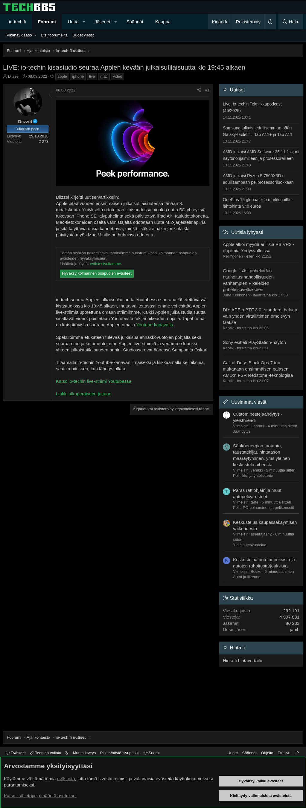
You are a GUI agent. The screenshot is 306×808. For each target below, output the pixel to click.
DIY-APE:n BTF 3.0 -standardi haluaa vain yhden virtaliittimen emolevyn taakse (260, 316)
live (92, 76)
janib (294, 629)
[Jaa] (199, 90)
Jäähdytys (242, 431)
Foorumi (47, 21)
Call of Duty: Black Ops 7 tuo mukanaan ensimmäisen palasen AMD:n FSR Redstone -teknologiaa (258, 369)
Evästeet (16, 753)
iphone (78, 76)
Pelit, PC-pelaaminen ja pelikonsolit (263, 507)
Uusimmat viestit (248, 402)
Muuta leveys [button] (84, 753)
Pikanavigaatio (19, 35)
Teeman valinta (46, 753)
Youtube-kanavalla (154, 324)
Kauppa (163, 21)
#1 (207, 90)
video (117, 76)
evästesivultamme (105, 263)
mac (104, 76)
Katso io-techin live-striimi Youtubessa (93, 381)
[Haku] (290, 21)
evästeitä (66, 778)
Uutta (73, 21)
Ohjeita (267, 753)
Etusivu (284, 753)
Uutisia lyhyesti (247, 232)
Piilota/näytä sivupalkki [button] (119, 753)
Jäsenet (102, 21)
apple (62, 76)
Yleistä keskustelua (249, 545)
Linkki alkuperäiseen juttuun (83, 393)
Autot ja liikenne (247, 577)
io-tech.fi (17, 21)
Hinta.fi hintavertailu (242, 660)
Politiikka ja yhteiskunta (253, 475)
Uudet (232, 753)
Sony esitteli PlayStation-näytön (254, 342)
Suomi (151, 753)
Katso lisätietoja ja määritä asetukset (40, 795)
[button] (84, 21)
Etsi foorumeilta (54, 35)
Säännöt (135, 21)
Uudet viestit (83, 35)
